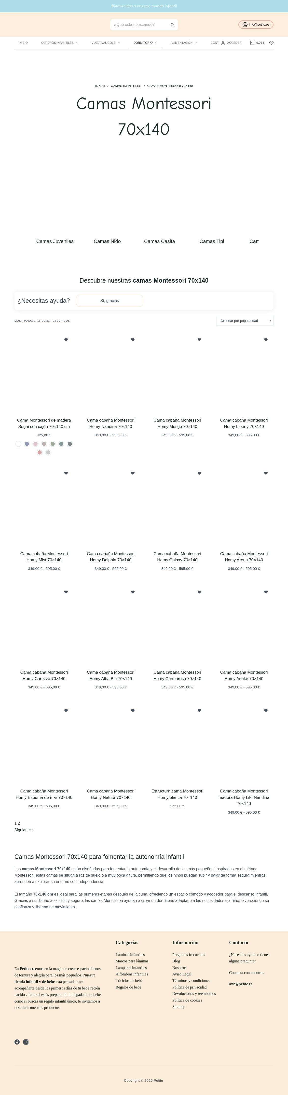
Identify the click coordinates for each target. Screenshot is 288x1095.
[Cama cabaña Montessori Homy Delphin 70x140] (110, 505)
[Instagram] (25, 1042)
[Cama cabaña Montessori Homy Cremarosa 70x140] (177, 623)
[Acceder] (231, 43)
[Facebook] (17, 1042)
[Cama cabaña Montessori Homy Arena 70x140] (244, 505)
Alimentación (185, 43)
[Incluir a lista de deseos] (66, 339)
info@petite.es (256, 24)
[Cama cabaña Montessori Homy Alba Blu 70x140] (110, 623)
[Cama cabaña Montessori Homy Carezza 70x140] (44, 623)
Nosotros (179, 968)
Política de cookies (187, 1000)
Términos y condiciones (191, 980)
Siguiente (24, 830)
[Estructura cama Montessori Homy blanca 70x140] (177, 742)
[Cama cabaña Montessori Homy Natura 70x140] (110, 742)
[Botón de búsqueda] (172, 24)
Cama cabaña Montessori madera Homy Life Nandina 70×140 (244, 797)
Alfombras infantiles (132, 974)
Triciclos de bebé (129, 980)
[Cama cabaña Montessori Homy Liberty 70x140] (244, 371)
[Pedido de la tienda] (245, 321)
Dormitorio (146, 43)
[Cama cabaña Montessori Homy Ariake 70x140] (244, 623)
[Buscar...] (138, 24)
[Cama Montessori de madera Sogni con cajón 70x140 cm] (44, 371)
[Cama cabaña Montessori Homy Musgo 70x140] (177, 371)
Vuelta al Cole (107, 43)
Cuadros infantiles (60, 43)
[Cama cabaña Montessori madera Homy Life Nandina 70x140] (244, 742)
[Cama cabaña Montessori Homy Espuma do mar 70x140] (44, 742)
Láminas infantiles (130, 955)
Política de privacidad (189, 987)
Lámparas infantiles (131, 968)
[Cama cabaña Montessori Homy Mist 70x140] (44, 505)
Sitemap (178, 1006)
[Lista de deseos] (271, 43)
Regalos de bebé (128, 987)
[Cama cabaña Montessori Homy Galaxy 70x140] (177, 505)
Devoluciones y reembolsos (194, 993)
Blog (176, 961)
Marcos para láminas (132, 961)
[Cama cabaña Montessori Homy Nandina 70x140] (110, 371)
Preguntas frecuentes (188, 955)
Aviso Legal (181, 974)
